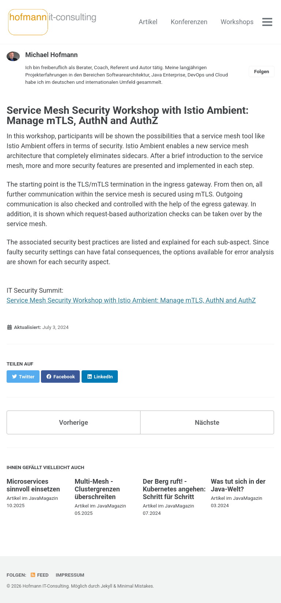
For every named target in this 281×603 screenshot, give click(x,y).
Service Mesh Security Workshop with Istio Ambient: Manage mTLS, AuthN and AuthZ (131, 300)
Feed (39, 575)
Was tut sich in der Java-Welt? (238, 485)
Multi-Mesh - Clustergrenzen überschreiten (97, 489)
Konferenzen (189, 22)
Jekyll (106, 586)
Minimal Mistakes (135, 586)
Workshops (237, 22)
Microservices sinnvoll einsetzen (33, 485)
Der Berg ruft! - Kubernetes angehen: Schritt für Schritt (174, 489)
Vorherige (73, 422)
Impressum (70, 575)
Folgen (261, 71)
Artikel (148, 22)
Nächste (207, 422)
